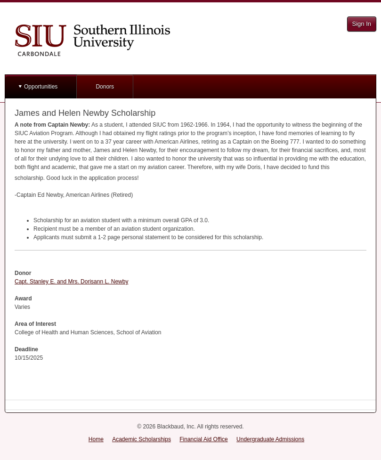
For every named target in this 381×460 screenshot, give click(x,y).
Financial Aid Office (203, 439)
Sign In (361, 23)
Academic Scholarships (141, 439)
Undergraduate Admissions (270, 439)
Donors (105, 86)
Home (96, 439)
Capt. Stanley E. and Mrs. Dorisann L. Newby (71, 281)
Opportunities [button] (40, 86)
